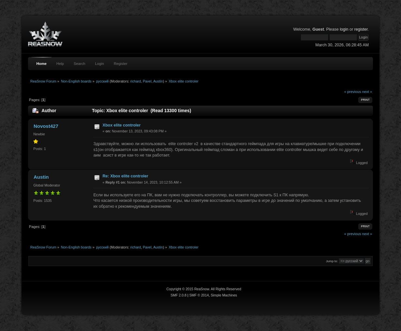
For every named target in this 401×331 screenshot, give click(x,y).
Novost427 (46, 126)
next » (367, 92)
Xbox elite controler (121, 125)
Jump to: (332, 261)
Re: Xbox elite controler (125, 176)
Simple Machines (224, 295)
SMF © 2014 (199, 295)
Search (79, 64)
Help (60, 64)
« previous (352, 92)
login (344, 29)
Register (121, 64)
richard (135, 81)
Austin (158, 81)
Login (99, 64)
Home (41, 64)
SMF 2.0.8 (179, 295)
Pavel (147, 81)
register (361, 29)
